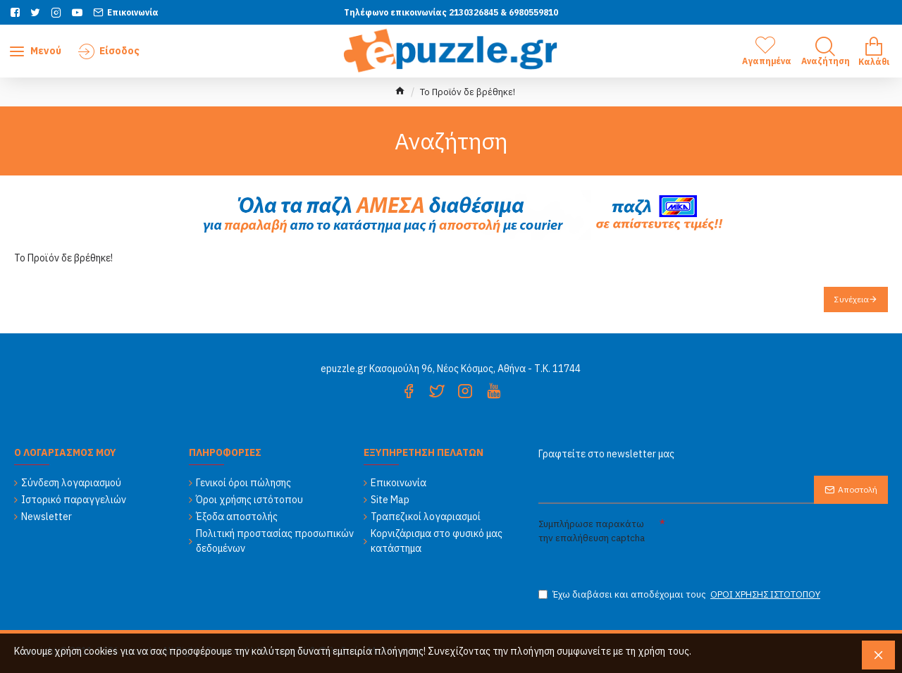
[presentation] (779, 539)
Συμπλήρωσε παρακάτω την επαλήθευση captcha (591, 531)
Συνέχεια (851, 299)
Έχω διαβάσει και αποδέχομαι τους (680, 595)
